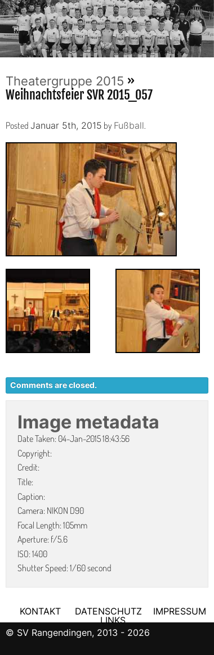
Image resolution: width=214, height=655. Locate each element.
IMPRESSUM (179, 611)
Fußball (129, 125)
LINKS (113, 620)
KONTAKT (40, 611)
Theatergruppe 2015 (65, 81)
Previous (8, 25)
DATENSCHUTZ (108, 611)
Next (205, 25)
